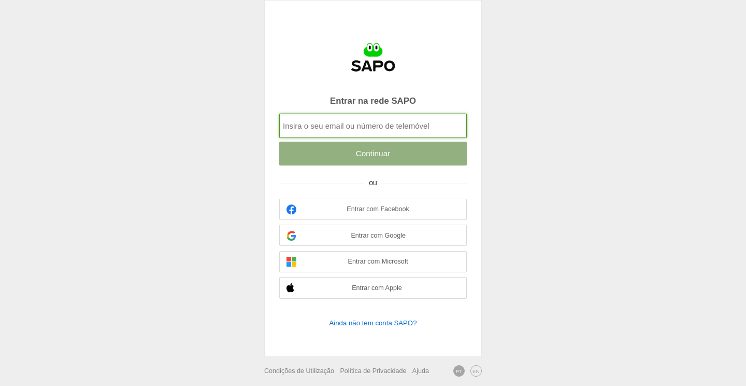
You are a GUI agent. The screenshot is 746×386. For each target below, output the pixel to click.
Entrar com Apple (344, 288)
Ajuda (420, 371)
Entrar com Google (346, 236)
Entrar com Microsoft (347, 262)
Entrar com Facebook (347, 209)
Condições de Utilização (299, 371)
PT (459, 371)
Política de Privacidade (373, 371)
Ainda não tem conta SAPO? (373, 323)
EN (476, 371)
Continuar (373, 153)
